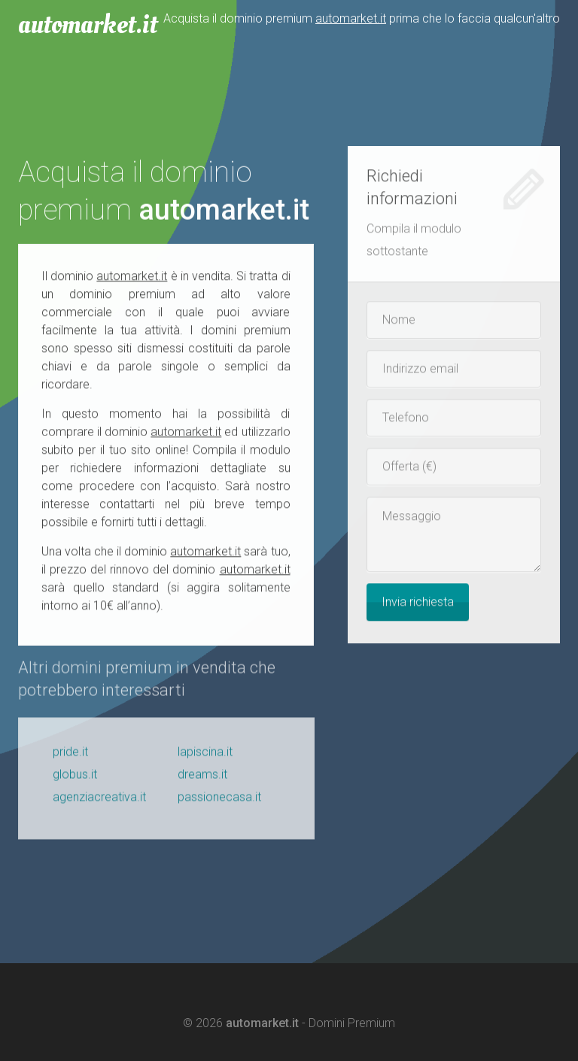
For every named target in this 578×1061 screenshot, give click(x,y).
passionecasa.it (219, 801)
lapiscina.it (205, 756)
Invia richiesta (418, 602)
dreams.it (202, 778)
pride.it (70, 756)
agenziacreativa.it (99, 801)
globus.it (75, 778)
